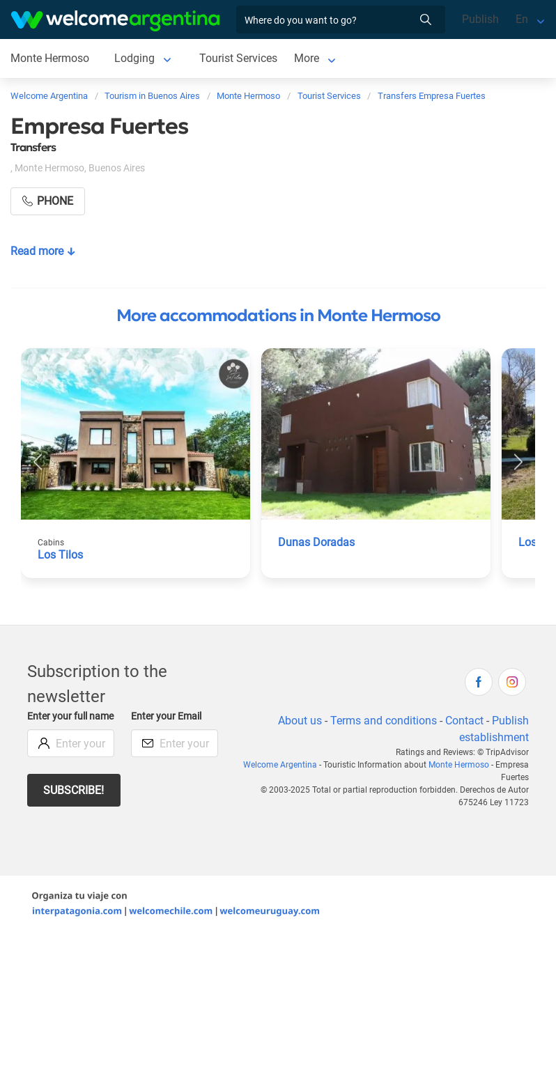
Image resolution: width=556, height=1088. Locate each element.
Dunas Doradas (316, 542)
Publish (480, 19)
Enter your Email (166, 716)
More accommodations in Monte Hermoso (278, 315)
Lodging (134, 58)
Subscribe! (73, 790)
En (522, 19)
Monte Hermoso (49, 58)
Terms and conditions (383, 720)
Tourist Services (238, 58)
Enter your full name (70, 716)
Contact (464, 720)
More (306, 58)
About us (300, 720)
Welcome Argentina (280, 765)
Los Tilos (60, 554)
